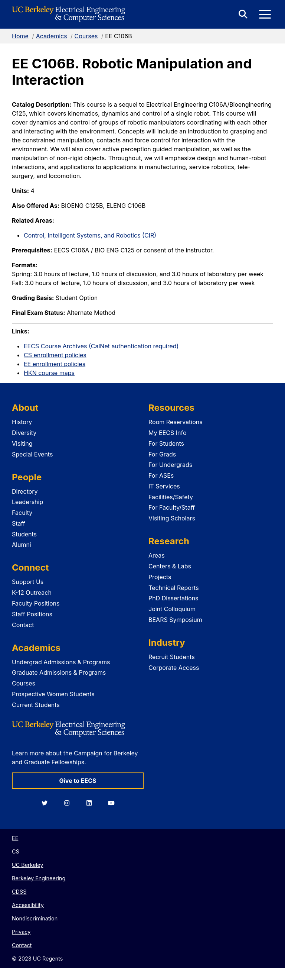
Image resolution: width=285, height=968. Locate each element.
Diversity (24, 432)
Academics (51, 36)
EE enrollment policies (54, 364)
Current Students (36, 705)
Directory (25, 491)
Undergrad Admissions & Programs (61, 662)
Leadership (27, 502)
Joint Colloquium (172, 609)
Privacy (21, 932)
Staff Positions (32, 614)
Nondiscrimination (35, 918)
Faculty (22, 512)
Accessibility (28, 905)
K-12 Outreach (32, 592)
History (22, 422)
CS (15, 851)
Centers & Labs (169, 566)
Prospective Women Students (53, 694)
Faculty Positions (35, 603)
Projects (159, 577)
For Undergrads (170, 464)
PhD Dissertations (173, 598)
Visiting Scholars (171, 518)
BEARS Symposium (175, 619)
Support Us (27, 581)
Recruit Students (171, 657)
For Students (166, 443)
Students (24, 534)
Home (20, 36)
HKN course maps (49, 373)
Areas (156, 555)
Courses (86, 36)
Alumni (21, 544)
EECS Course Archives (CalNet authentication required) (101, 346)
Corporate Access (173, 667)
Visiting (22, 443)
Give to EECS (77, 780)
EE (15, 838)
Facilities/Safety (170, 497)
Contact (23, 625)
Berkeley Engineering (38, 878)
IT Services (164, 486)
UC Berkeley (27, 865)
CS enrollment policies (55, 355)
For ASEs (161, 475)
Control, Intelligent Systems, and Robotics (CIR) (90, 235)
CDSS (19, 891)
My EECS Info (167, 432)
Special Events (32, 454)
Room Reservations (175, 422)
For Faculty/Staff (171, 507)
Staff (18, 523)
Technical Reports (173, 587)
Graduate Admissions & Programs (59, 672)
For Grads (162, 454)
